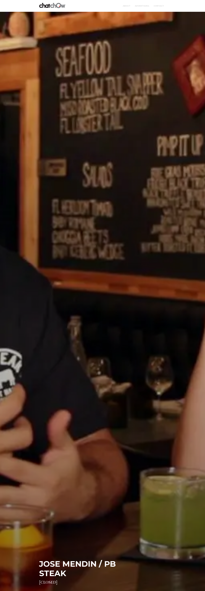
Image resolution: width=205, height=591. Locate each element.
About (126, 6)
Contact (159, 6)
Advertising (142, 6)
